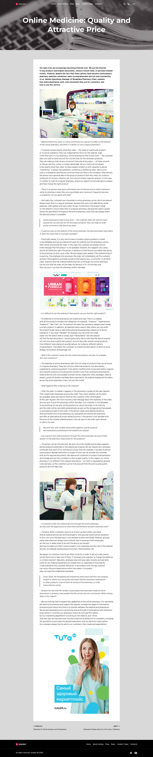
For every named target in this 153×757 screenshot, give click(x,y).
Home (53, 4)
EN (134, 4)
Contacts (98, 4)
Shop (72, 4)
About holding (62, 4)
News (78, 4)
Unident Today (87, 4)
